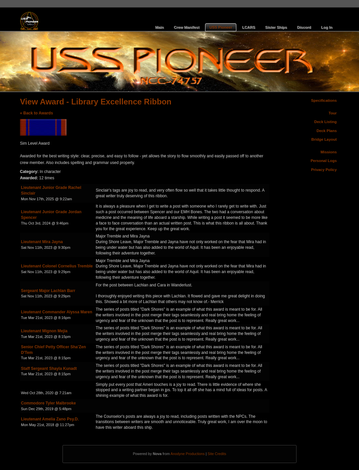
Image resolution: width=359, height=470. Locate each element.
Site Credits (217, 454)
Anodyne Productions (188, 454)
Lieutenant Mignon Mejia (44, 331)
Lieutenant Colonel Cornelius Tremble (57, 266)
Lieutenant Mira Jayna (42, 241)
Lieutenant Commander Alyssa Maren (56, 312)
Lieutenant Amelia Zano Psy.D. (50, 419)
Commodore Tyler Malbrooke (48, 403)
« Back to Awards (36, 113)
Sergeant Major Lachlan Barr (48, 290)
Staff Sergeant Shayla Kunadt (49, 368)
